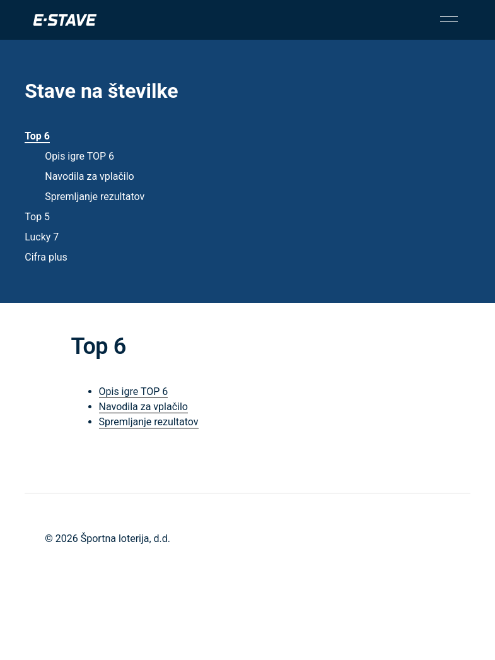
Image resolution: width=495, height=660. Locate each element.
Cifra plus (46, 257)
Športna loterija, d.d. (125, 539)
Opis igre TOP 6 (79, 156)
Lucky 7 (42, 237)
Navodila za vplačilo (89, 176)
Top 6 (37, 136)
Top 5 (37, 217)
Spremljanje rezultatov (94, 197)
